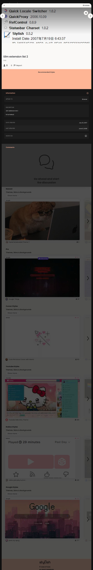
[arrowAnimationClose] (2, 16)
